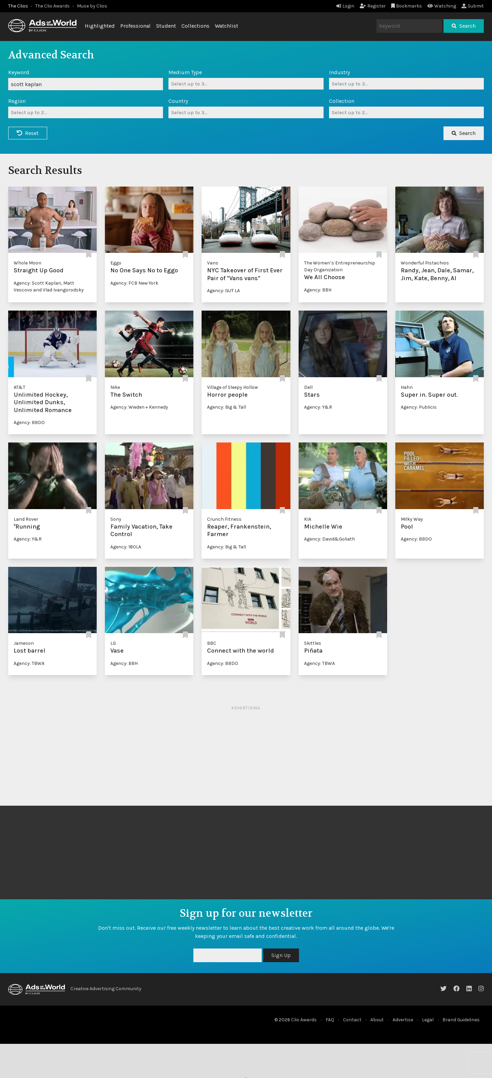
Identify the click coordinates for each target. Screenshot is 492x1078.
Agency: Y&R (318, 407)
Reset (28, 133)
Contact (352, 1020)
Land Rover (26, 519)
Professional (135, 26)
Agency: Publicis (419, 407)
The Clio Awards (52, 6)
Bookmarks (406, 6)
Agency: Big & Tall (226, 407)
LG (113, 643)
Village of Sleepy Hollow (232, 387)
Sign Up (281, 955)
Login (345, 6)
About (377, 1020)
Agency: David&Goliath (329, 539)
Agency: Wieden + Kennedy (139, 407)
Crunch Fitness (224, 519)
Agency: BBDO (29, 422)
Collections (195, 26)
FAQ (330, 1020)
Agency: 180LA (125, 547)
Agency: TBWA (29, 663)
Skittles (312, 643)
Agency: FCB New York (134, 283)
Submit (473, 6)
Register (373, 6)
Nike (115, 387)
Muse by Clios (92, 6)
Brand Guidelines (461, 1020)
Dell (308, 387)
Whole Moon (27, 263)
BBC (211, 643)
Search (464, 26)
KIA (307, 519)
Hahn (407, 387)
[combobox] (245, 84)
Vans (212, 263)
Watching (441, 6)
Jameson (24, 643)
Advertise (403, 1020)
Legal (428, 1020)
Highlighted (100, 26)
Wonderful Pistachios (425, 263)
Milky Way (412, 519)
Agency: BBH (317, 290)
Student (166, 26)
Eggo (115, 263)
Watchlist (226, 26)
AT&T (19, 387)
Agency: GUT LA (223, 291)
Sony (115, 519)
